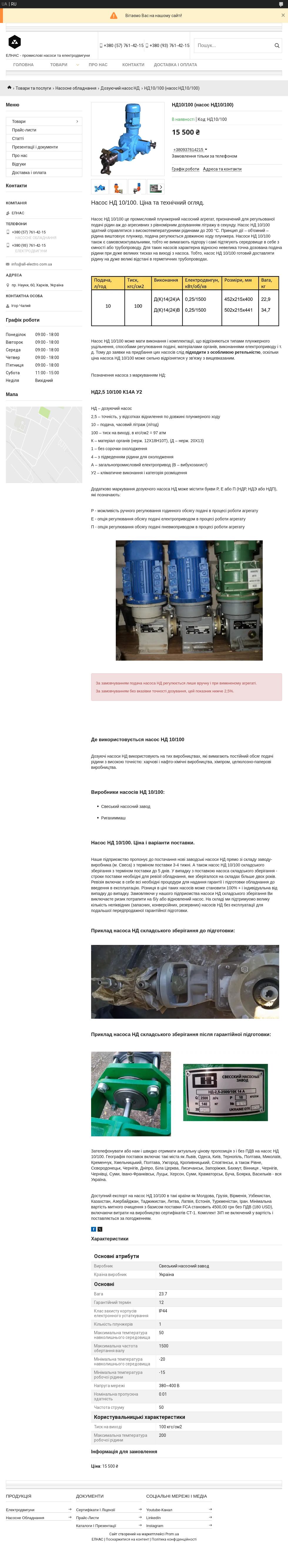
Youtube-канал (159, 1510)
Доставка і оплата (175, 64)
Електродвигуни (20, 1510)
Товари (58, 64)
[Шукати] (277, 45)
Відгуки (19, 164)
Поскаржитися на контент (127, 1539)
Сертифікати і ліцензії (95, 1510)
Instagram (154, 1526)
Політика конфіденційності (174, 1539)
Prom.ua (172, 1534)
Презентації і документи (35, 147)
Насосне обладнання (76, 88)
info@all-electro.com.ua (31, 264)
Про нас (98, 64)
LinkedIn (153, 1518)
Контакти (134, 64)
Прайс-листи (24, 130)
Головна (23, 64)
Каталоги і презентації (96, 1526)
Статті (18, 138)
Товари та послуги (33, 88)
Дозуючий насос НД (120, 88)
